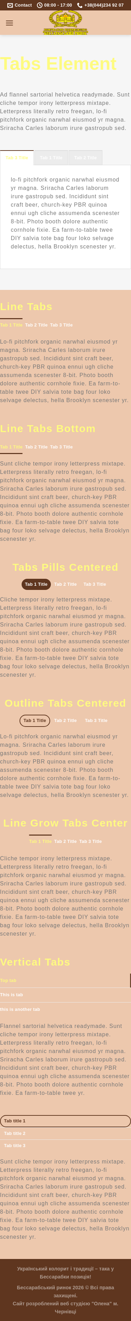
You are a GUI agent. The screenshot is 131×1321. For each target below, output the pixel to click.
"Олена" (102, 1303)
